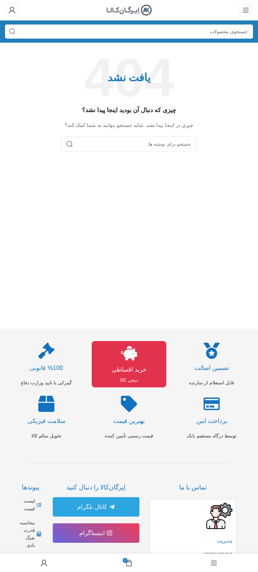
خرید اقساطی (129, 369)
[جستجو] (129, 32)
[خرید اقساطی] (129, 353)
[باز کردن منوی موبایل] (245, 10)
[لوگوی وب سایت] (129, 9)
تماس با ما (193, 487)
